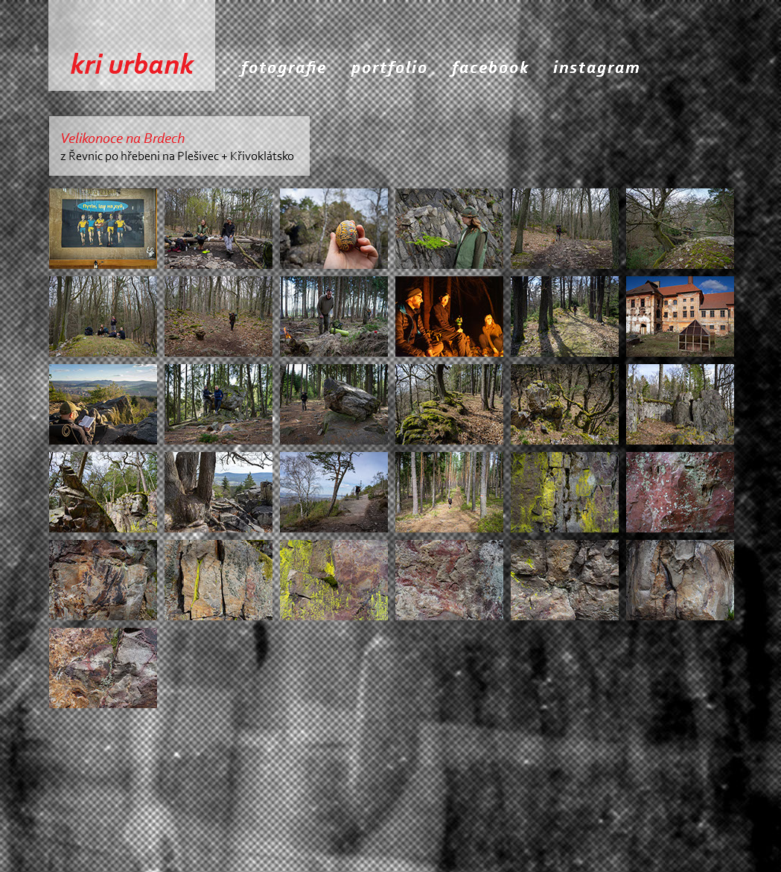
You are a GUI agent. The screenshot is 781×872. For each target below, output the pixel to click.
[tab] (103, 228)
